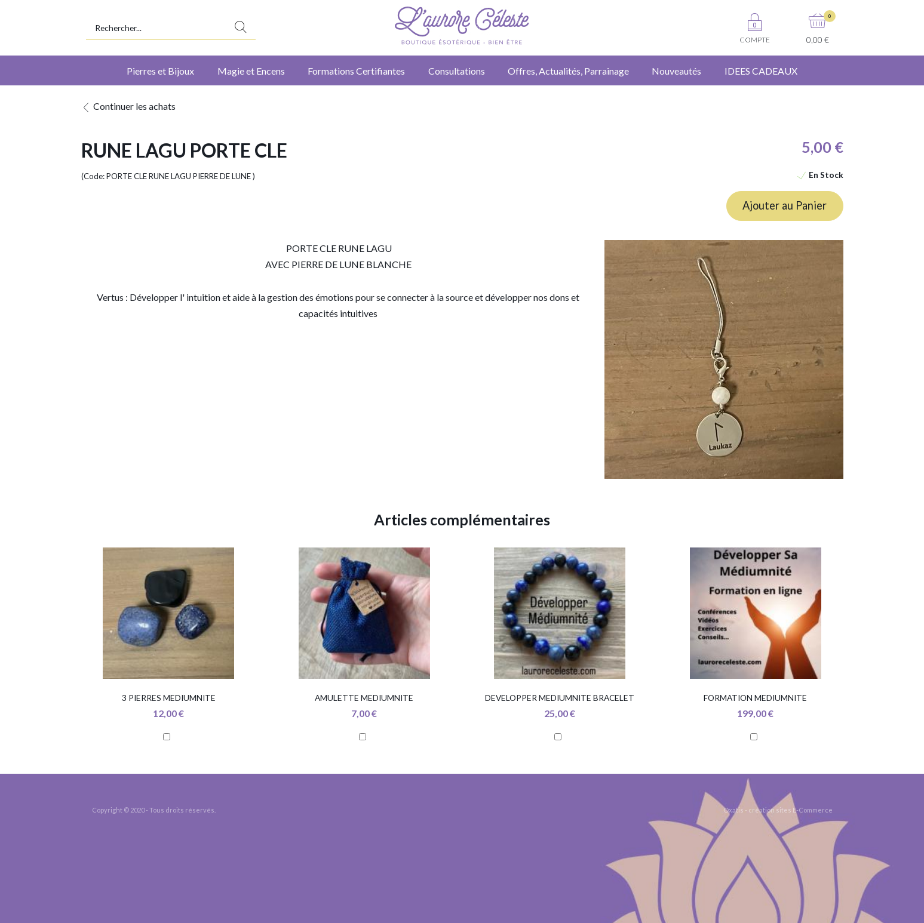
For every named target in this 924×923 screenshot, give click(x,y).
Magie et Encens (251, 70)
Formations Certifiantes (356, 70)
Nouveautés (676, 70)
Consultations (456, 70)
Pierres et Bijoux (160, 70)
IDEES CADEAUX (761, 70)
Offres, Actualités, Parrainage (568, 70)
